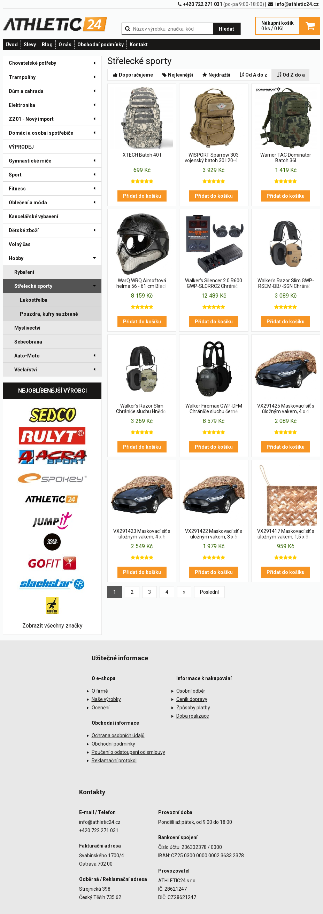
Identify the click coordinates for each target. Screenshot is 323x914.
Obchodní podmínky (100, 44)
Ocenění (100, 707)
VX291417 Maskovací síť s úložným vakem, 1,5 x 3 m (285, 533)
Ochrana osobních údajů (118, 735)
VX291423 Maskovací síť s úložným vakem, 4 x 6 (141, 533)
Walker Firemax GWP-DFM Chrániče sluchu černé (213, 408)
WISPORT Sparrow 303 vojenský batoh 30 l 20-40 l (214, 157)
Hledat (226, 29)
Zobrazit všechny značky (52, 625)
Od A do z (253, 75)
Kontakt (139, 44)
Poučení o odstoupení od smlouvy (128, 752)
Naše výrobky (106, 699)
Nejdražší (215, 75)
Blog (47, 44)
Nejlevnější (177, 75)
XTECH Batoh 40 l (142, 155)
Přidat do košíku (142, 196)
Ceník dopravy (191, 699)
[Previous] (184, 592)
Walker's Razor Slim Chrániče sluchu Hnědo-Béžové (142, 409)
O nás (65, 44)
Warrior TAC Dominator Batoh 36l (285, 157)
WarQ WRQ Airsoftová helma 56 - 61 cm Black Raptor (141, 284)
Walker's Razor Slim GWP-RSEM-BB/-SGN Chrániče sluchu (285, 284)
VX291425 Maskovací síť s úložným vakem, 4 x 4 (285, 408)
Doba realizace (192, 716)
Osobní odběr (190, 691)
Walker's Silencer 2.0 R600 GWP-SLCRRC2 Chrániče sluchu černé (213, 284)
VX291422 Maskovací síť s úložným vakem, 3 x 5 (213, 533)
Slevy (30, 44)
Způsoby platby (193, 707)
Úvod (12, 44)
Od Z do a (290, 75)
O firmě (100, 691)
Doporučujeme (132, 75)
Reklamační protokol (114, 760)
